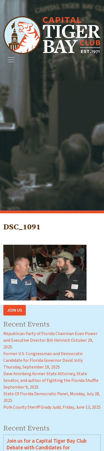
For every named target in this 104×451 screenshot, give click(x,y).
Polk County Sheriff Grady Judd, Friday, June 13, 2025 (52, 407)
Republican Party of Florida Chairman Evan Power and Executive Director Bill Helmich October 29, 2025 (50, 340)
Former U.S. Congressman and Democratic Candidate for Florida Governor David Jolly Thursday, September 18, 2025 (43, 360)
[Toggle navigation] (11, 59)
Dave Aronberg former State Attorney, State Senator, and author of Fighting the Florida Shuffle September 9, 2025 (50, 380)
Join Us (14, 310)
